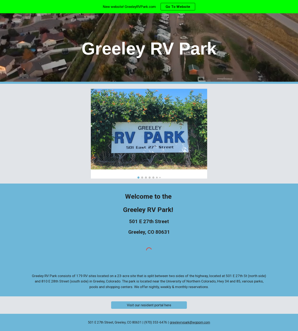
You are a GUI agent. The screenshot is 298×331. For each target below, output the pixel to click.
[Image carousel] (149, 134)
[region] (149, 6)
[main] (149, 48)
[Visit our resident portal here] (148, 305)
